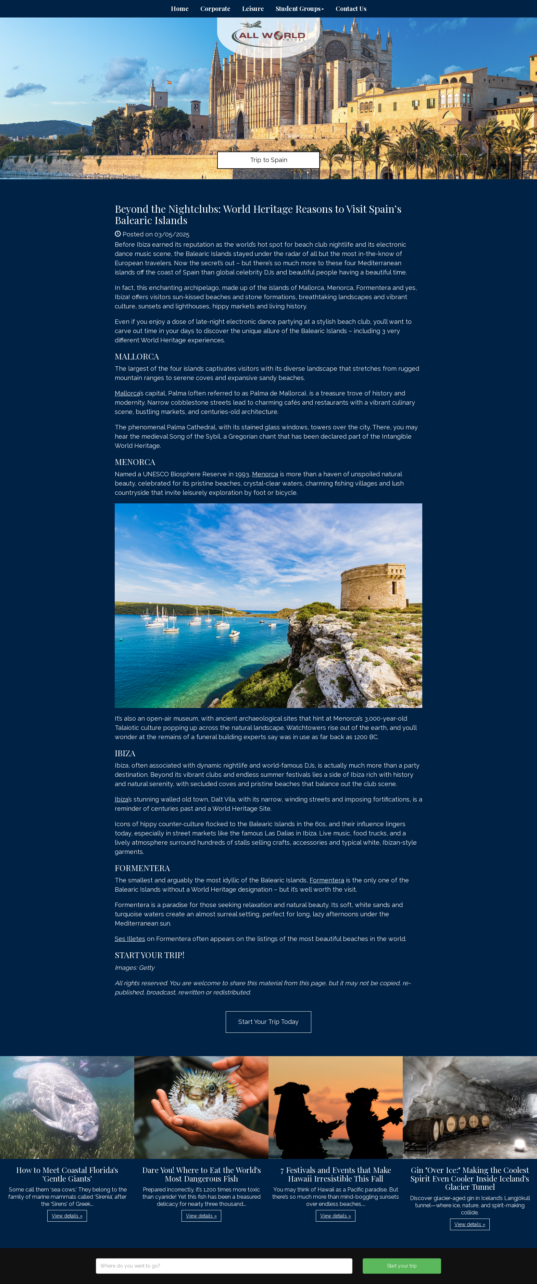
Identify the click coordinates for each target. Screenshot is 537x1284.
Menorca (265, 474)
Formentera (327, 880)
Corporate (215, 8)
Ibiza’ (122, 799)
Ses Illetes (130, 938)
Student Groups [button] (300, 8)
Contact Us (351, 8)
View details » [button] (67, 1216)
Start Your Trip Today (268, 1021)
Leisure (253, 8)
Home (180, 8)
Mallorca (127, 393)
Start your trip (402, 1266)
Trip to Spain (268, 159)
